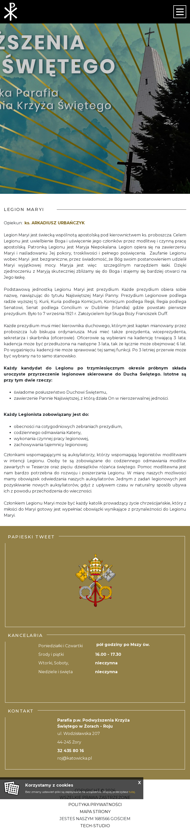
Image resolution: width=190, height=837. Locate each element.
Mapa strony (95, 811)
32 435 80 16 (70, 750)
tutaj (132, 792)
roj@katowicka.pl (74, 758)
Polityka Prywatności (95, 804)
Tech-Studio (95, 825)
